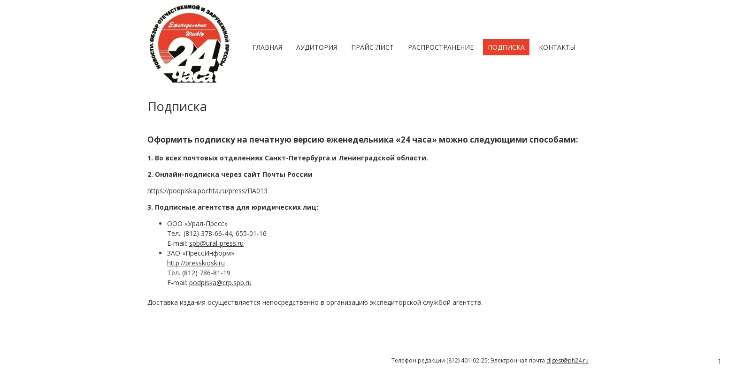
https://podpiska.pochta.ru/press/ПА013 (207, 190)
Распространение (441, 47)
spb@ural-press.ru (216, 243)
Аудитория (316, 47)
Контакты (557, 47)
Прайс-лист (372, 47)
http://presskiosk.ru (196, 262)
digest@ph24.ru (567, 360)
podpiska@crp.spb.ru (220, 282)
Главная (267, 47)
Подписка (506, 47)
